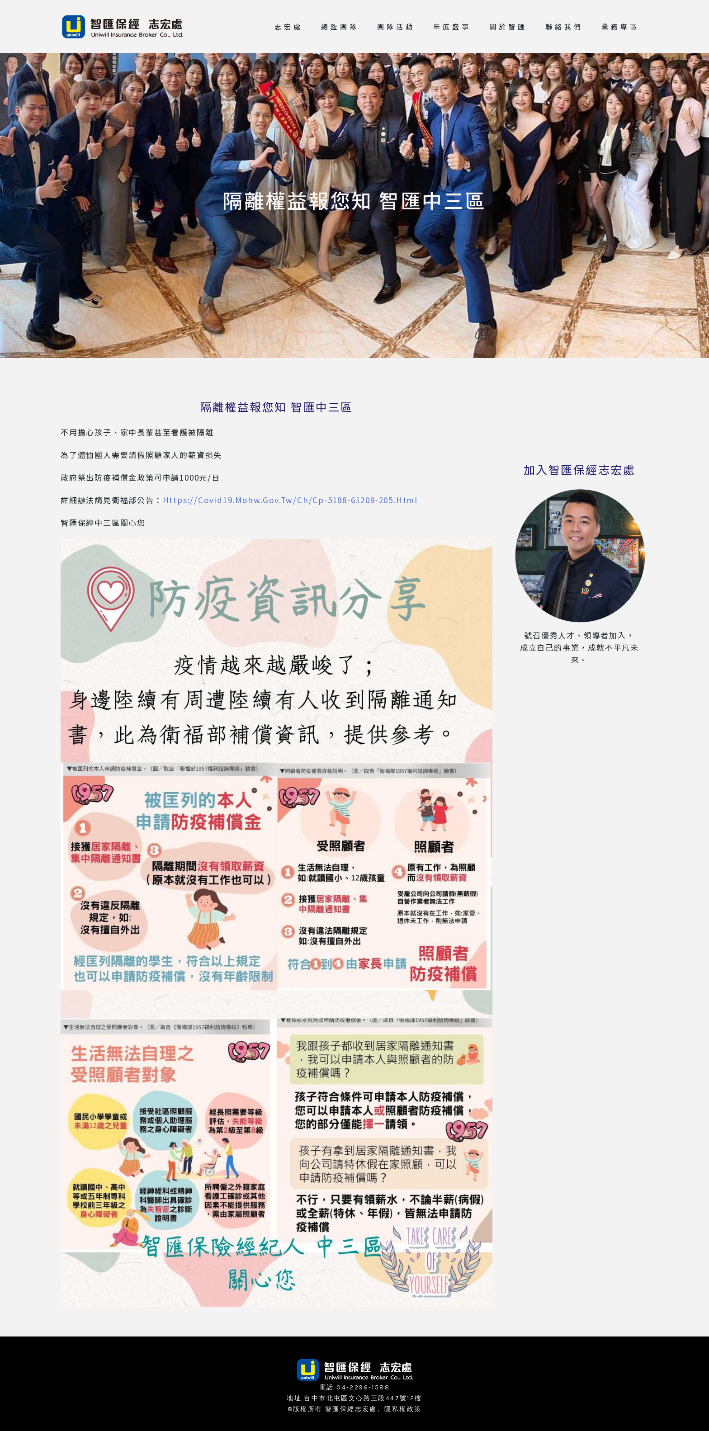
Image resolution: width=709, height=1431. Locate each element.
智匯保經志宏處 (351, 1409)
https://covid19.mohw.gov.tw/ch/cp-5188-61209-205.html (290, 499)
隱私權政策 (402, 1409)
